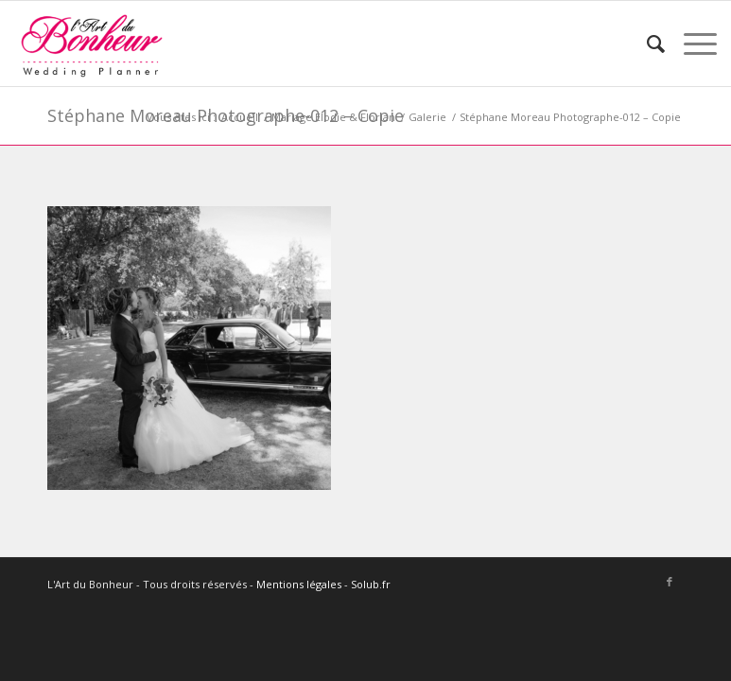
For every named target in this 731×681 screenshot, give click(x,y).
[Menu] (691, 43)
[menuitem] (646, 43)
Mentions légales (298, 584)
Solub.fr (371, 584)
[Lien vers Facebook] (669, 582)
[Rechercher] (646, 43)
